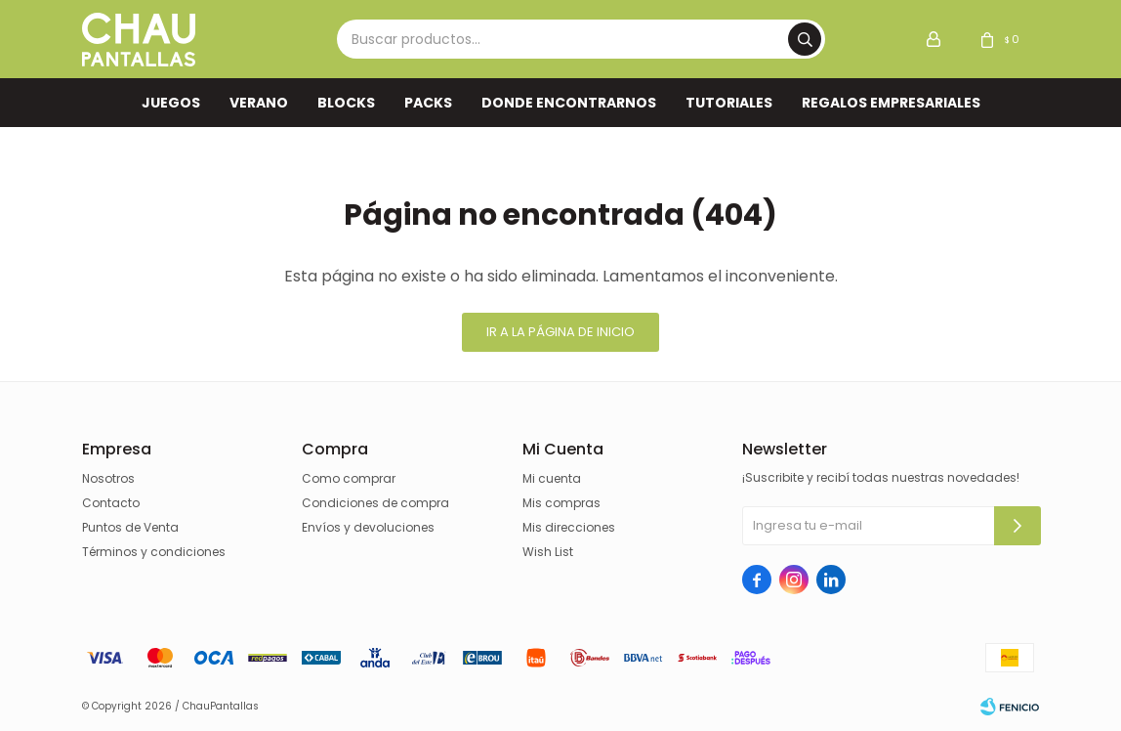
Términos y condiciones (154, 551)
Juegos (171, 102)
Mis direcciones (568, 527)
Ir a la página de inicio (560, 331)
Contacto (111, 502)
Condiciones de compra (375, 502)
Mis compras (561, 502)
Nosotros (108, 478)
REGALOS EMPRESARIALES (891, 102)
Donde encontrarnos (568, 102)
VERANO (258, 102)
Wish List (547, 551)
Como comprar (348, 478)
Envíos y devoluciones (368, 527)
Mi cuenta (551, 478)
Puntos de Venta (130, 527)
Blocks (346, 102)
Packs (428, 102)
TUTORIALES (728, 102)
